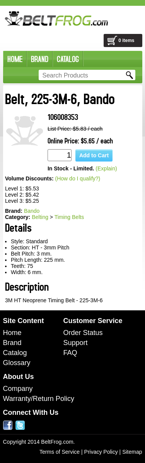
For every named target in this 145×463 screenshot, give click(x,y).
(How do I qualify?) (78, 178)
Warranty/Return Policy (38, 398)
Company (18, 388)
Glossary (17, 363)
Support (75, 343)
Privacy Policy (101, 452)
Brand (12, 343)
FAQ (70, 353)
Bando (31, 211)
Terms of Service (59, 452)
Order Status (83, 333)
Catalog (15, 353)
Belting (40, 217)
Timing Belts (69, 217)
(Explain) (106, 168)
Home (12, 333)
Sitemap (132, 452)
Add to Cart (94, 155)
